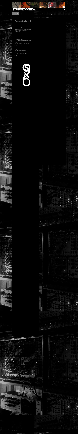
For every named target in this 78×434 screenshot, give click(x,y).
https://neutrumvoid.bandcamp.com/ (22, 43)
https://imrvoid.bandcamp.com (21, 53)
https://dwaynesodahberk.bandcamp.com (23, 40)
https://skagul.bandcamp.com (20, 50)
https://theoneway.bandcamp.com (21, 56)
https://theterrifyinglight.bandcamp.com (22, 46)
